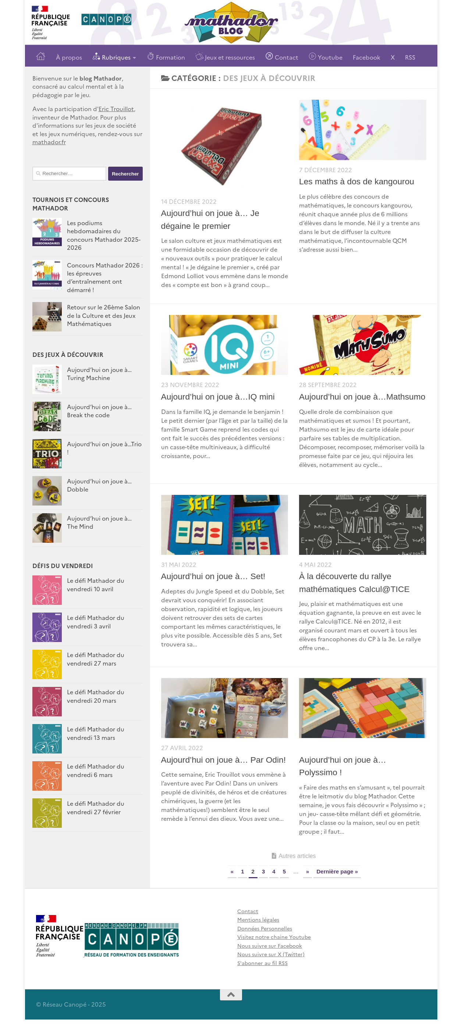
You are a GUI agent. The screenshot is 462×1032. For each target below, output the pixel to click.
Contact (281, 56)
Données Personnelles (264, 940)
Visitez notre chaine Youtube (274, 949)
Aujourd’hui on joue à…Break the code (99, 410)
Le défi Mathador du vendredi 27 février (95, 807)
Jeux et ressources (225, 56)
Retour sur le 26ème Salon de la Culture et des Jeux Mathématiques (103, 315)
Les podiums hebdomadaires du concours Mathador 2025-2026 (104, 235)
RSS (410, 57)
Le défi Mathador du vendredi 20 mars (95, 696)
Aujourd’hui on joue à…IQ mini (218, 396)
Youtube (325, 56)
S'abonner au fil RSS (262, 975)
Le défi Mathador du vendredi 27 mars (95, 658)
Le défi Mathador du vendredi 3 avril (95, 621)
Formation (165, 56)
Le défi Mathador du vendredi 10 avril (95, 584)
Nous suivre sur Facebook (269, 958)
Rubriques (111, 56)
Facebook (366, 57)
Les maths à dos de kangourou (357, 181)
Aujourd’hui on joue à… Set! (214, 589)
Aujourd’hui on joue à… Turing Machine (99, 373)
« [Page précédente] (232, 884)
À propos (69, 57)
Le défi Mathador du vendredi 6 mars (95, 770)
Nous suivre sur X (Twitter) (271, 967)
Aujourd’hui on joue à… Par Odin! (224, 772)
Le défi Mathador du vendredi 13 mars (95, 733)
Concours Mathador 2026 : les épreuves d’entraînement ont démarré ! (105, 277)
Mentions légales (258, 932)
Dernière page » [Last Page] (337, 884)
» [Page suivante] (307, 884)
